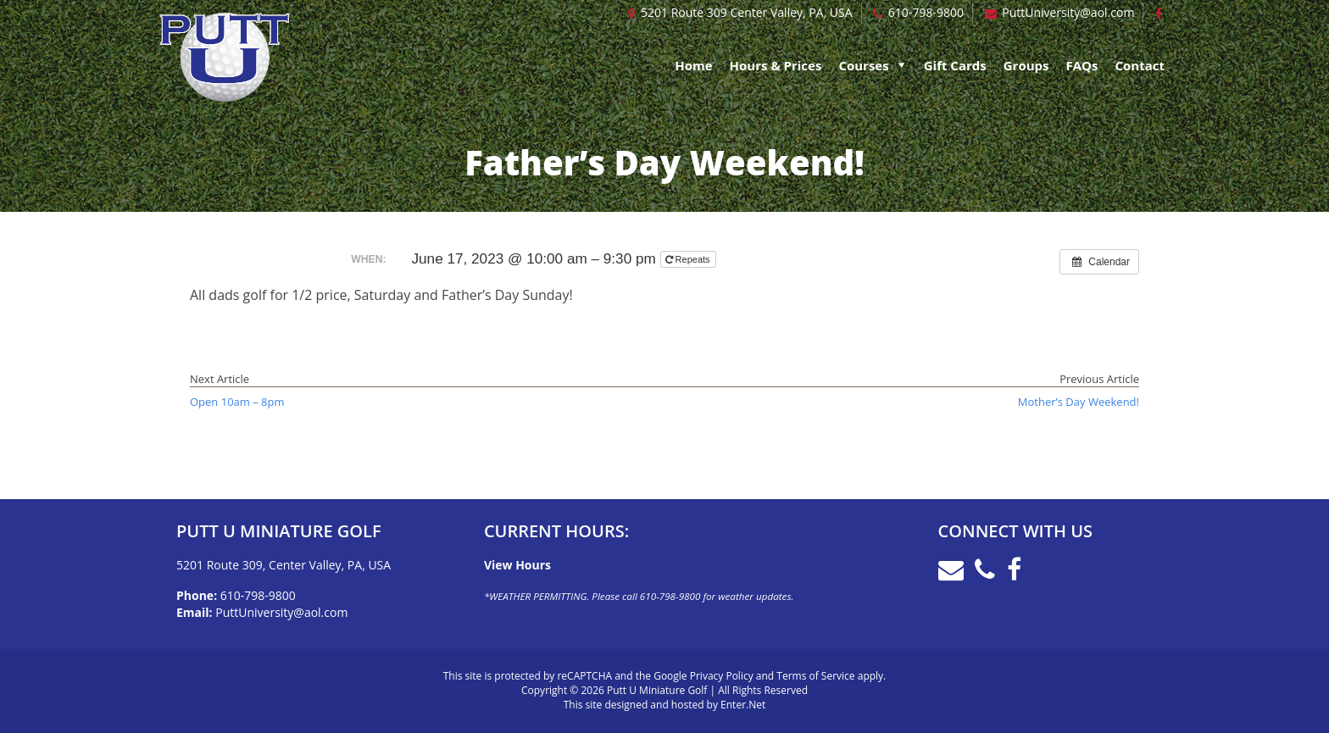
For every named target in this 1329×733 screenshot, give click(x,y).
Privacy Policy (721, 676)
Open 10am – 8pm (237, 401)
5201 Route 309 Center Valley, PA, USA (747, 12)
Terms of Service (815, 676)
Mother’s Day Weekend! (1078, 401)
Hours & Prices (776, 65)
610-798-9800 (926, 12)
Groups (1026, 65)
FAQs (1082, 65)
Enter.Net (742, 704)
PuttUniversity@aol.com (1068, 12)
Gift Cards (955, 65)
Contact (1140, 65)
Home (693, 65)
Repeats (689, 259)
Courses (863, 65)
